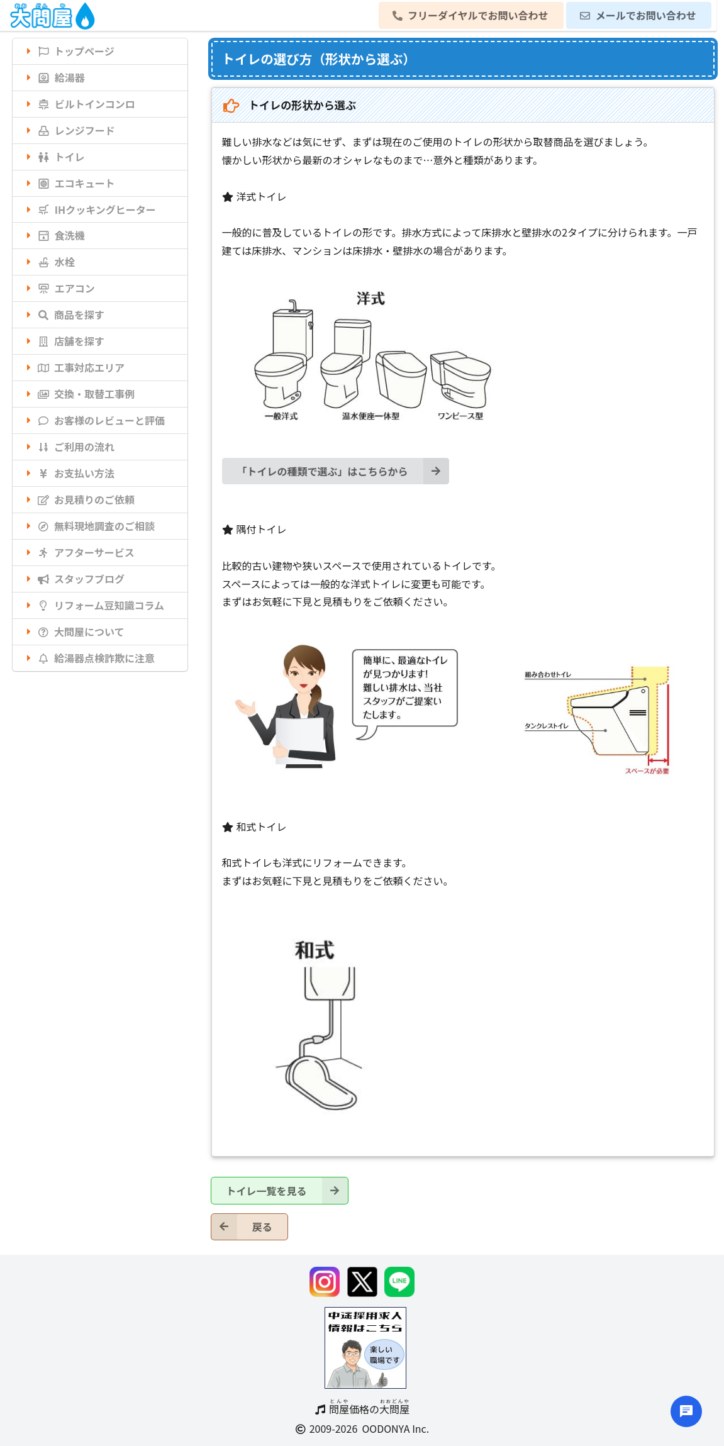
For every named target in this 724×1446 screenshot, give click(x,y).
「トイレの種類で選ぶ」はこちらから (343, 471)
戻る (241, 1227)
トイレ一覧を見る (287, 1190)
